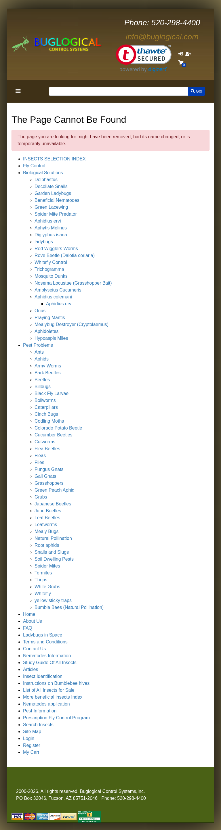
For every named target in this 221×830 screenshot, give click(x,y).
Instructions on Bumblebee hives (56, 683)
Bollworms (45, 400)
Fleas (40, 455)
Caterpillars (46, 407)
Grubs (41, 496)
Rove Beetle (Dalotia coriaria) (65, 255)
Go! (196, 91)
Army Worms (48, 365)
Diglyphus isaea (51, 234)
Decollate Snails (51, 186)
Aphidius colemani (53, 296)
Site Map (32, 731)
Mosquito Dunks (51, 276)
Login (28, 738)
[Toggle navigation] (18, 91)
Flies (39, 462)
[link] (144, 58)
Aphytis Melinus (51, 227)
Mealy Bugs (47, 531)
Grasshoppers (49, 483)
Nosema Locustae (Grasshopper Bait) (73, 283)
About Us (32, 621)
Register (31, 745)
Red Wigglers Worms (56, 248)
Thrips (41, 579)
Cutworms (45, 441)
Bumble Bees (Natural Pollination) (69, 607)
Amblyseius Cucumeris (58, 289)
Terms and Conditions (45, 641)
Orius (40, 310)
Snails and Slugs (52, 552)
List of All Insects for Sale (49, 690)
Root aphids (47, 545)
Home (29, 614)
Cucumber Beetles (54, 434)
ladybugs (44, 241)
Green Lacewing (51, 207)
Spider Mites (47, 565)
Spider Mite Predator (56, 214)
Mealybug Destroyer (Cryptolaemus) (71, 324)
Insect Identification (42, 676)
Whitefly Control (51, 262)
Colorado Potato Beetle (58, 427)
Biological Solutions (43, 172)
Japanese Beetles (53, 503)
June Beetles (48, 510)
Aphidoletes (47, 331)
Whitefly (43, 593)
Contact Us (34, 648)
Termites (43, 572)
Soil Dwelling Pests (54, 559)
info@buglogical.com (162, 36)
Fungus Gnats (49, 469)
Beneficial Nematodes (57, 200)
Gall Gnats (45, 476)
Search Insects (38, 724)
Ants (39, 352)
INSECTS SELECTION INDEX (54, 158)
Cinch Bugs (46, 414)
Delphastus (46, 179)
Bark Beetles (48, 372)
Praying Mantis (50, 317)
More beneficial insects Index (52, 697)
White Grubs (47, 586)
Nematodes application (46, 703)
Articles (30, 669)
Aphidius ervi (48, 220)
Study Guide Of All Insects (50, 662)
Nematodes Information (47, 655)
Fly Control (34, 165)
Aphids (42, 358)
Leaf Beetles (47, 517)
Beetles (42, 379)
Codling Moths (49, 421)
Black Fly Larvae (51, 393)
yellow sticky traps (53, 600)
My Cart (31, 752)
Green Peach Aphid (55, 490)
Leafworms (46, 524)
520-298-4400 (162, 22)
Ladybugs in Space (42, 634)
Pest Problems (38, 345)
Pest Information (40, 710)
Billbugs (43, 386)
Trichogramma (49, 269)
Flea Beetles (47, 448)
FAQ (27, 628)
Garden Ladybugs (53, 193)
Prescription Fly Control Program (56, 717)
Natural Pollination (53, 538)
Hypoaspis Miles (51, 338)
